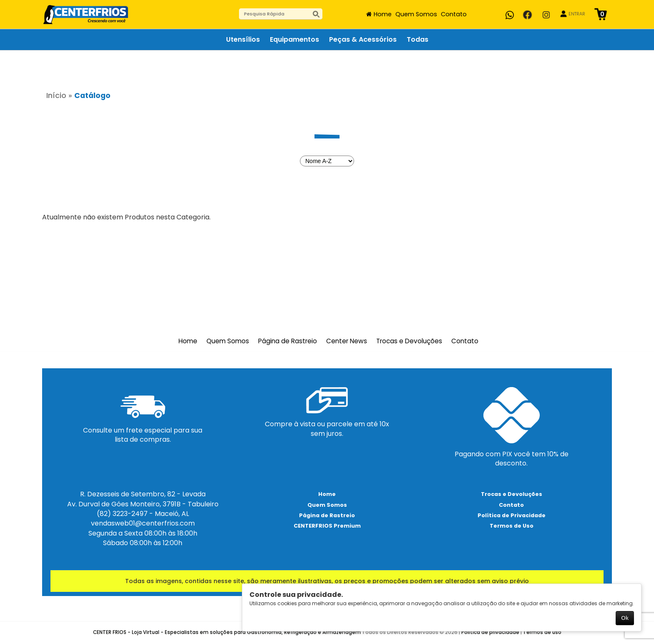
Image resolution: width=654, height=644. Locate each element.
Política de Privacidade (512, 515)
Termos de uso (542, 632)
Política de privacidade (490, 632)
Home (383, 14)
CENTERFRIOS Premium (327, 525)
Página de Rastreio (287, 341)
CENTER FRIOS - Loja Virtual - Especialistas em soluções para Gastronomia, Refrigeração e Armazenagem (227, 632)
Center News (346, 341)
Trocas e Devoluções (409, 341)
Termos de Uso (511, 525)
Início (56, 96)
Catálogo (92, 96)
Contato (454, 14)
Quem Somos (416, 14)
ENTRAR (576, 14)
